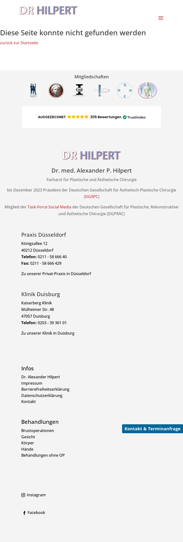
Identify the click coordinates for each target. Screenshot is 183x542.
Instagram (36, 495)
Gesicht (28, 436)
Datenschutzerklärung (41, 395)
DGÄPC (91, 196)
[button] (91, 117)
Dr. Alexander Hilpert (40, 377)
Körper (27, 443)
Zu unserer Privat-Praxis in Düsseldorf (56, 273)
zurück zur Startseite (19, 42)
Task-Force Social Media (49, 207)
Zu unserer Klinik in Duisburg (47, 333)
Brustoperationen (37, 430)
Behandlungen (40, 421)
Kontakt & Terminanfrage (152, 429)
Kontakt (28, 401)
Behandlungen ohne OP (43, 455)
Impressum (31, 383)
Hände (27, 449)
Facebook (36, 512)
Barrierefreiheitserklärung (45, 389)
